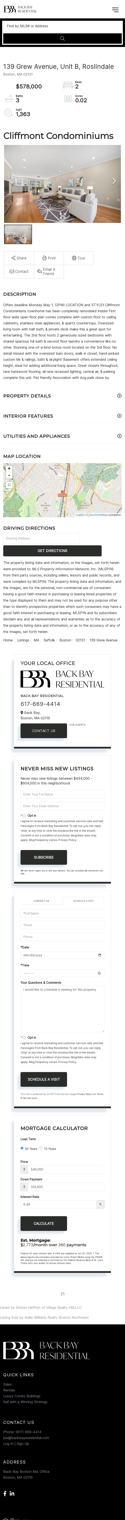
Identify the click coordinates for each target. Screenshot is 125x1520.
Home (8, 628)
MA (36, 628)
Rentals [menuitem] (9, 1378)
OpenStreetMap (97, 514)
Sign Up (23, 1431)
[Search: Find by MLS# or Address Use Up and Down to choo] (62, 26)
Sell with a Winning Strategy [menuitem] (25, 1389)
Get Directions (101, 538)
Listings (23, 628)
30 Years (29, 1136)
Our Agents (77, 712)
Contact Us (44, 718)
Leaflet (80, 514)
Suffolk (49, 628)
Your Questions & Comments (41, 970)
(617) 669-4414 (29, 1419)
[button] (62, 38)
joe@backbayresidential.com (26, 1425)
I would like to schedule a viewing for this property (62, 997)
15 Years (48, 1136)
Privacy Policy (67, 827)
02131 (80, 628)
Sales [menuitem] (7, 1372)
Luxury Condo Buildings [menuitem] (21, 1384)
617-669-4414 (40, 691)
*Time (25, 953)
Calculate (44, 1211)
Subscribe (44, 845)
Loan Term (28, 1127)
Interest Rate (30, 1184)
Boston (65, 628)
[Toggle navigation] (115, 9)
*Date (25, 935)
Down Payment (31, 1167)
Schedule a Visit (83, 888)
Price (24, 1149)
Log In (8, 1431)
